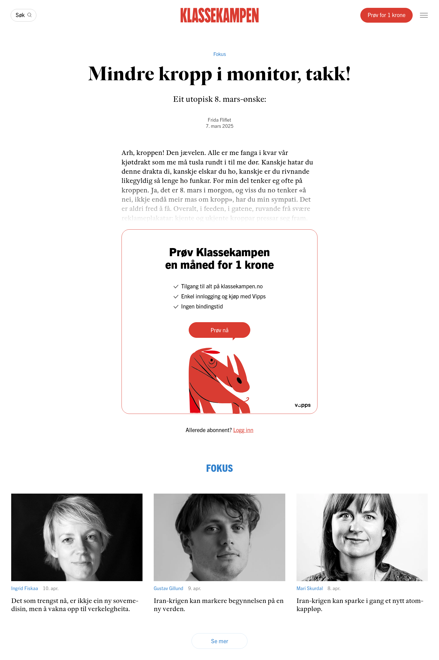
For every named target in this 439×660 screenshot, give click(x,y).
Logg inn (243, 429)
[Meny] (424, 15)
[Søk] (23, 15)
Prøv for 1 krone (386, 14)
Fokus (219, 54)
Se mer (219, 640)
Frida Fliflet (219, 119)
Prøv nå (219, 329)
